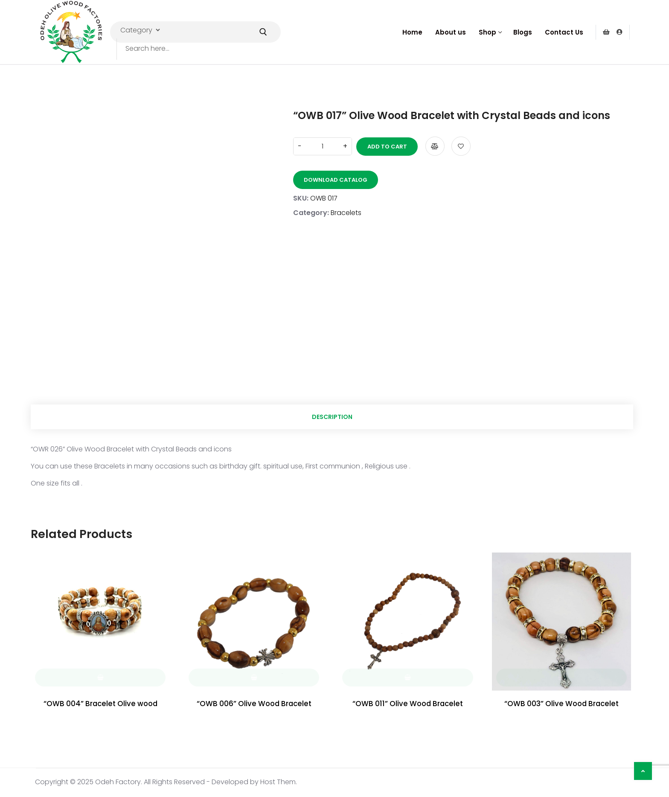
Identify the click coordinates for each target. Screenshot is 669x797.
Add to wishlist (457, 144)
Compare (431, 144)
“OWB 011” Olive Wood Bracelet (407, 705)
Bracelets (346, 211)
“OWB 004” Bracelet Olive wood (100, 705)
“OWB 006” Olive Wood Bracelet (253, 705)
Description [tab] (332, 417)
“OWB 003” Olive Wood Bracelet (561, 705)
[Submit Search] (263, 32)
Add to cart (383, 145)
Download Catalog (335, 179)
